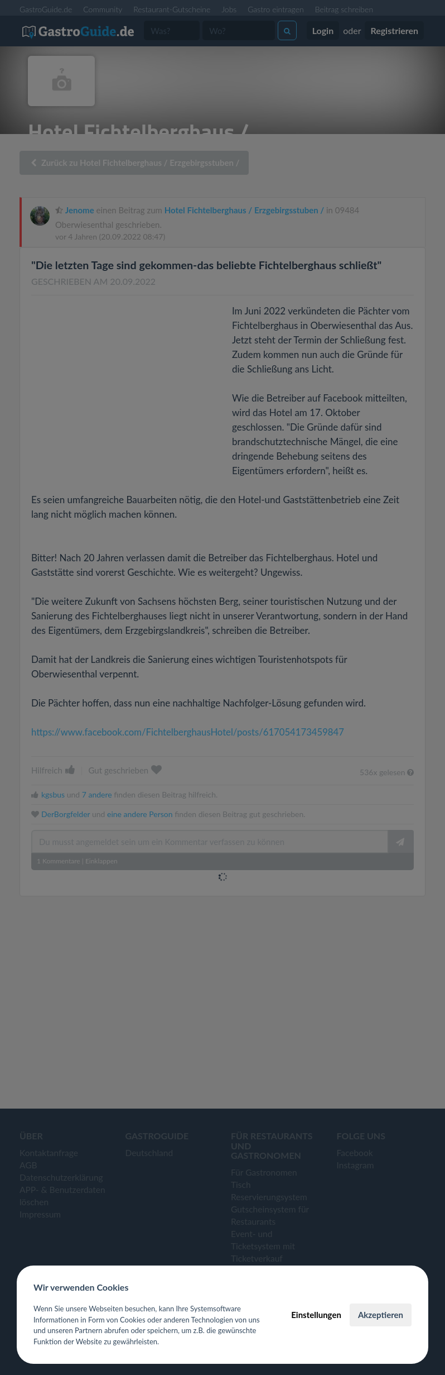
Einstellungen (316, 1315)
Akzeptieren (380, 1315)
